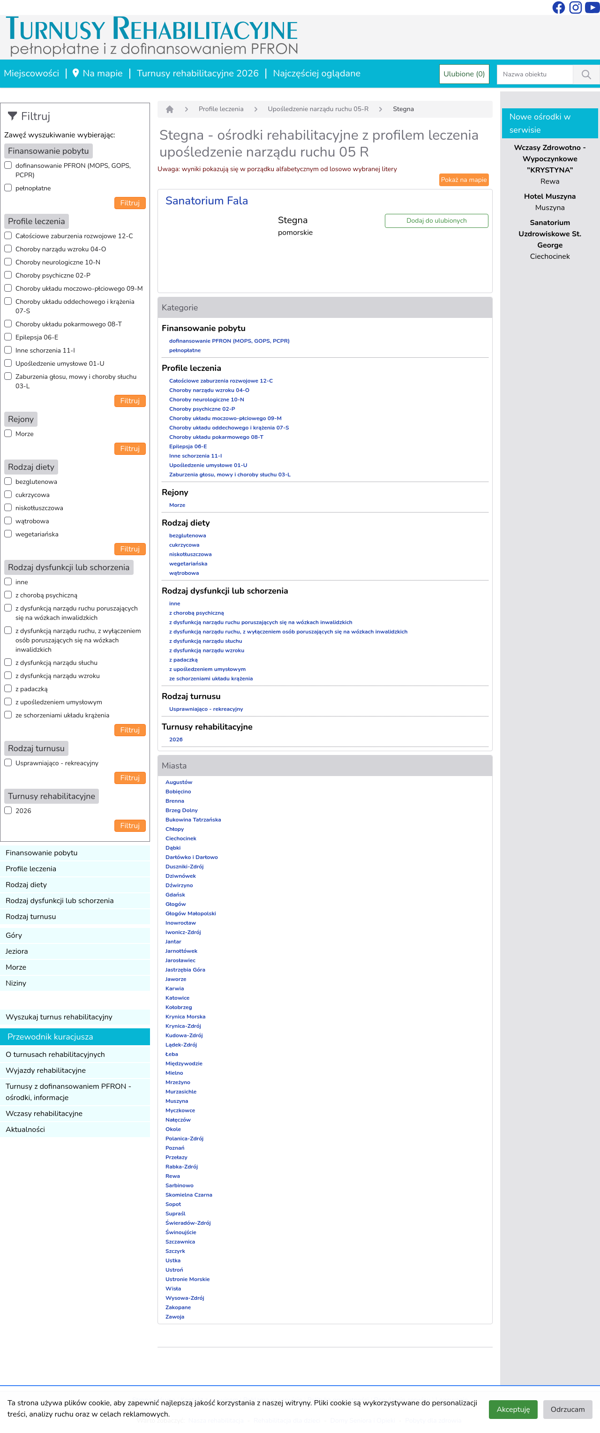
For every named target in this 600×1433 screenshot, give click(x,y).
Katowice (177, 998)
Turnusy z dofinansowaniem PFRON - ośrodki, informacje (68, 1092)
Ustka (172, 1260)
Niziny (16, 983)
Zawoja (174, 1316)
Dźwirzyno (179, 885)
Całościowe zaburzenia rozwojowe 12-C (74, 236)
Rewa (172, 1176)
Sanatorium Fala (206, 200)
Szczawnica (180, 1241)
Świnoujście (180, 1232)
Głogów (175, 904)
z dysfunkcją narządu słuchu (56, 662)
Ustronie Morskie (187, 1279)
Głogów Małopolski (190, 913)
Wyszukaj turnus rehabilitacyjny (59, 1017)
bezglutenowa (36, 481)
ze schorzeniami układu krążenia (62, 715)
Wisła (173, 1288)
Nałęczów (178, 1120)
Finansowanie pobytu (42, 853)
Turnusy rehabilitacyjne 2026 (198, 73)
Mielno (174, 1073)
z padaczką (31, 689)
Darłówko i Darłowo (191, 857)
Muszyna (176, 1101)
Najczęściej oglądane (316, 73)
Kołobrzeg (178, 1007)
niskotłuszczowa (39, 508)
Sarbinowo (179, 1185)
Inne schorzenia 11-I (45, 350)
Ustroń (174, 1270)
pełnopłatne (33, 188)
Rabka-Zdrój (181, 1166)
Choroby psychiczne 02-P (52, 275)
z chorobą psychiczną (46, 595)
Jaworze (176, 979)
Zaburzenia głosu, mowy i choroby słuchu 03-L (75, 381)
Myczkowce (180, 1110)
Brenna (174, 801)
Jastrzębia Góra (185, 969)
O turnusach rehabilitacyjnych (55, 1054)
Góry (14, 935)
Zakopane (178, 1307)
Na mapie (96, 73)
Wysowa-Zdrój (184, 1298)
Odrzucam (568, 1409)
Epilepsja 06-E (36, 337)
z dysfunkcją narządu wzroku (57, 675)
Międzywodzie (183, 1063)
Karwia (174, 988)
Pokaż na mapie (464, 179)
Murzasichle (180, 1091)
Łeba (171, 1054)
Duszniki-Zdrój (184, 866)
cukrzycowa (32, 494)
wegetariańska (37, 534)
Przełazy (176, 1157)
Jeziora (17, 951)
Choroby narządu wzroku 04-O (60, 249)
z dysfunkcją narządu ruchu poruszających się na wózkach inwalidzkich (76, 613)
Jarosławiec (180, 960)
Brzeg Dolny (181, 810)
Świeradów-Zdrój (188, 1223)
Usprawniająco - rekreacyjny (56, 763)
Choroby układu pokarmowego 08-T (68, 324)
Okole (173, 1129)
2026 (23, 811)
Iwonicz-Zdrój (183, 932)
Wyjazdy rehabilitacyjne (46, 1070)
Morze (24, 434)
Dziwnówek (180, 876)
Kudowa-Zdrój (184, 1035)
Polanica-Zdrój (184, 1138)
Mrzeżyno (177, 1082)
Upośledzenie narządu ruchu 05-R (318, 109)
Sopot (173, 1204)
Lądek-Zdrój (181, 1044)
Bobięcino (178, 791)
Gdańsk (175, 894)
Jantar (173, 941)
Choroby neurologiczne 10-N (57, 262)
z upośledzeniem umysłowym (58, 702)
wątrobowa (32, 521)
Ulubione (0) (464, 74)
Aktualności (25, 1129)
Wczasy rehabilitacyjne (44, 1114)
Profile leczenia (31, 869)
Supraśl (175, 1213)
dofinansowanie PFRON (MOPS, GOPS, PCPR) (73, 170)
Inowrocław (180, 923)
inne (21, 582)
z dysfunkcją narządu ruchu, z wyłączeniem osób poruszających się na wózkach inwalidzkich (78, 640)
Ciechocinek (180, 838)
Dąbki (172, 848)
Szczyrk (175, 1251)
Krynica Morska (185, 1016)
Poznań (175, 1148)
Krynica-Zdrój (183, 1026)
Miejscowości (31, 73)
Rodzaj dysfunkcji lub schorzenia (60, 901)
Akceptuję (513, 1409)
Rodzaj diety (26, 885)
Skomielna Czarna (188, 1195)
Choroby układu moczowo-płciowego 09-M (79, 288)
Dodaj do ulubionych (436, 220)
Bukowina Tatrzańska (193, 819)
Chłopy (174, 829)
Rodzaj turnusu (31, 917)
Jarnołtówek (181, 951)
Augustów (178, 782)
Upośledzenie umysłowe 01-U (60, 363)
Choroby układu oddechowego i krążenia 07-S (75, 306)
